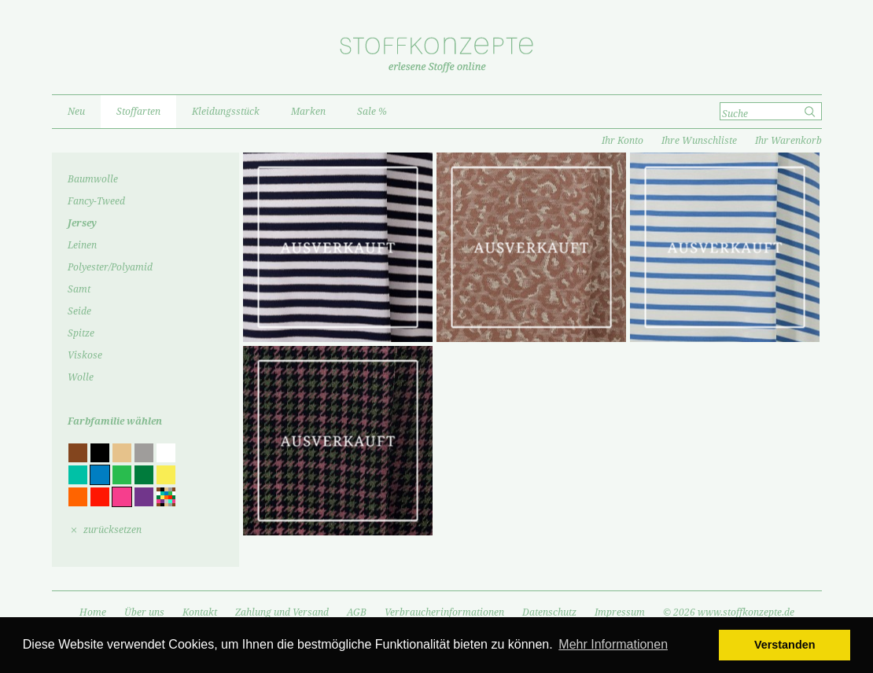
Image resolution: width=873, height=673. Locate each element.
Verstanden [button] (785, 644)
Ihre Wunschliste (699, 140)
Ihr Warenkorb (788, 140)
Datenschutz (549, 612)
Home (92, 612)
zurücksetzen (112, 529)
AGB (357, 612)
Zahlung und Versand (282, 612)
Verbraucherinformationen (444, 612)
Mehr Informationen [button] (613, 644)
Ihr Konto (622, 140)
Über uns (144, 612)
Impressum (620, 612)
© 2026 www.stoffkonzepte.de (728, 612)
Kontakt (199, 612)
